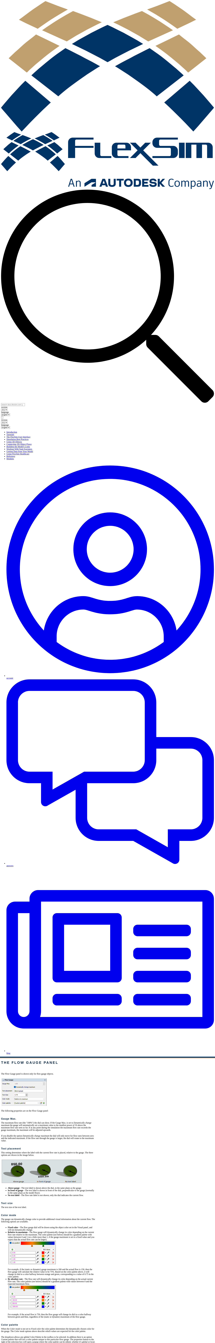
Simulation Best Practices (17, 439)
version (4, 407)
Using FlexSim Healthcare (17, 454)
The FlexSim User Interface (18, 437)
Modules (10, 459)
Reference (10, 456)
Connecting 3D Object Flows (19, 444)
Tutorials (10, 434)
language (5, 412)
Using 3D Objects (14, 442)
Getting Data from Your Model (19, 451)
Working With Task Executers (19, 449)
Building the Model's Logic (18, 446)
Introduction (11, 432)
